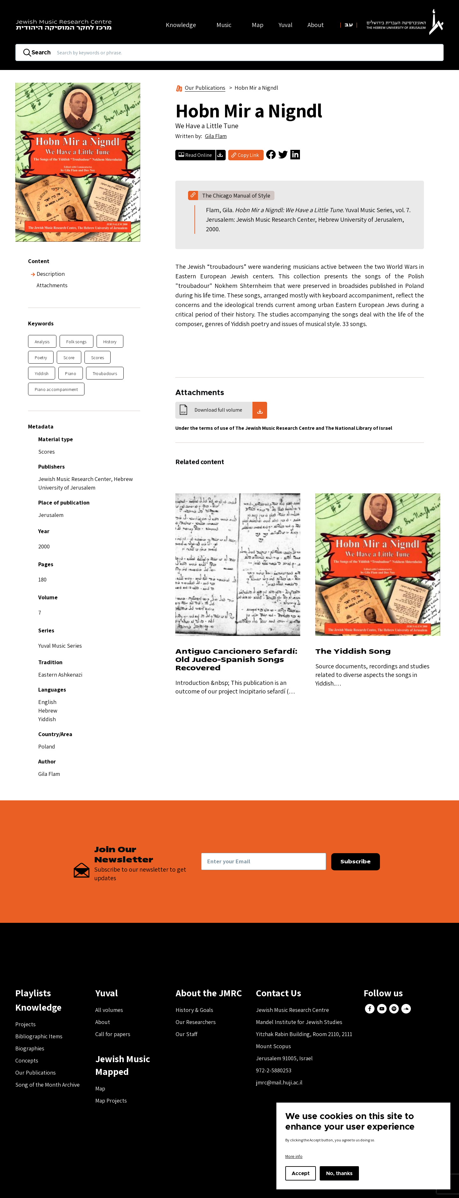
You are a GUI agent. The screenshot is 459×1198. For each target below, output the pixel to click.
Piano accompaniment (56, 389)
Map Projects (111, 1100)
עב (349, 25)
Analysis (42, 342)
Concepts (26, 1060)
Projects (25, 1024)
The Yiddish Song (353, 651)
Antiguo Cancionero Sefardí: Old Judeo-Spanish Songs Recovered (236, 659)
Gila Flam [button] (49, 773)
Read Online (198, 155)
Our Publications (205, 87)
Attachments (52, 285)
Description (51, 273)
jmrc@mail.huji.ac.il (279, 1082)
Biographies (29, 1048)
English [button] (47, 702)
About (102, 1022)
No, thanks (339, 1173)
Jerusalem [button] (50, 515)
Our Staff (186, 1034)
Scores (97, 357)
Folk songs (76, 342)
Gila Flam (216, 136)
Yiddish (42, 373)
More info (293, 1156)
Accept (301, 1173)
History (110, 342)
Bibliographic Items (38, 1036)
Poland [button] (46, 746)
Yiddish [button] (47, 719)
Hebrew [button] (47, 710)
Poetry (41, 357)
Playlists (33, 992)
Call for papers (112, 1034)
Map (257, 25)
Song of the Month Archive (47, 1084)
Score (68, 357)
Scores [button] (46, 451)
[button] (84, 609)
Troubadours (105, 373)
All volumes (109, 1009)
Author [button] (47, 761)
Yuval (285, 25)
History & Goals (194, 1009)
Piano (70, 373)
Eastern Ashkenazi (60, 674)
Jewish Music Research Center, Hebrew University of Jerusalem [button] (85, 483)
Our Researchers (196, 1022)
